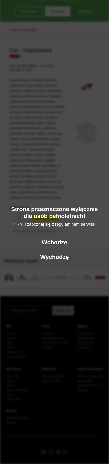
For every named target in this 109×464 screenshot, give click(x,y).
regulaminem (67, 224)
